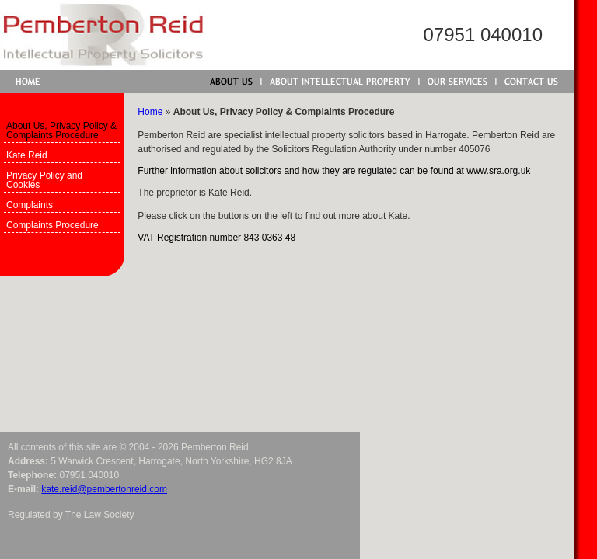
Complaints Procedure (52, 225)
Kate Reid (26, 155)
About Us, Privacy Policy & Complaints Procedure (61, 130)
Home (150, 111)
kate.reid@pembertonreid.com (104, 489)
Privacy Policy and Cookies (44, 180)
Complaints (29, 205)
